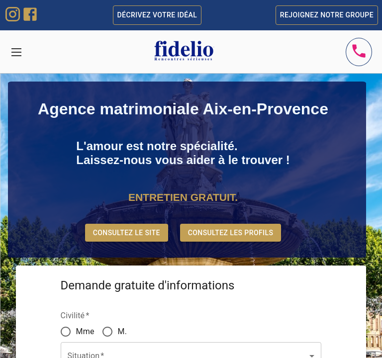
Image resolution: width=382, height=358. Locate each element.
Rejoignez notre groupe (327, 15)
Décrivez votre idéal (157, 15)
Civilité (75, 315)
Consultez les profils (231, 233)
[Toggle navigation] (16, 52)
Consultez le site (126, 233)
